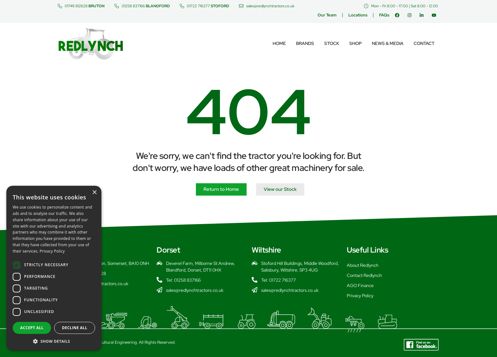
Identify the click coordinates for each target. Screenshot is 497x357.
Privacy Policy (360, 295)
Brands (305, 43)
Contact (424, 43)
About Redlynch (362, 265)
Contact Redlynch (364, 275)
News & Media (387, 43)
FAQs (384, 15)
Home (279, 43)
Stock (331, 43)
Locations (357, 15)
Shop (355, 43)
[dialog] (53, 268)
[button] (54, 341)
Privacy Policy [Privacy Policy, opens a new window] (52, 251)
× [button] (94, 192)
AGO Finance (360, 285)
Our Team (327, 15)
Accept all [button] (32, 327)
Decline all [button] (74, 327)
